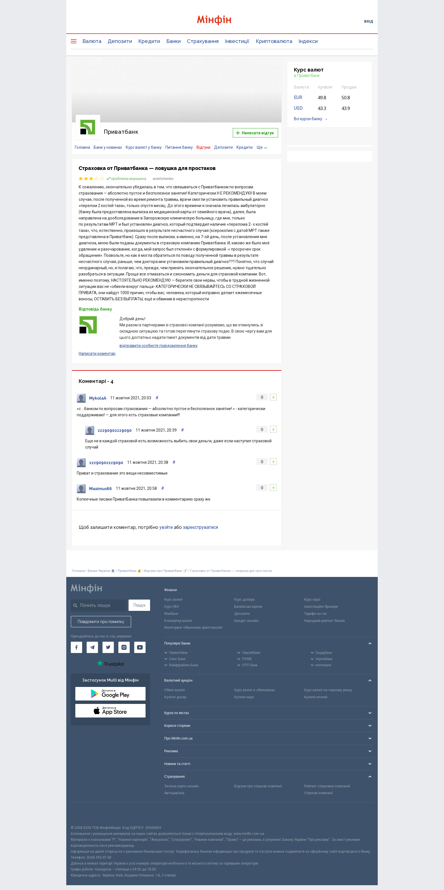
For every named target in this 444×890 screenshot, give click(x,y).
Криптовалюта (274, 41)
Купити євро (244, 693)
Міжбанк (171, 609)
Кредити (149, 41)
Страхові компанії (318, 789)
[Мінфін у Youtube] (140, 643)
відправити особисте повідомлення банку (158, 341)
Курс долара (244, 595)
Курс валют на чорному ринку (328, 686)
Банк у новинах (108, 143)
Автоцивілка (174, 789)
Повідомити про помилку (101, 617)
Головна (82, 143)
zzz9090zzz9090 (115, 426)
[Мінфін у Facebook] (76, 643)
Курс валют (173, 595)
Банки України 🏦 (102, 566)
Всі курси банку (308, 119)
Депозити (120, 41)
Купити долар (175, 693)
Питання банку (179, 143)
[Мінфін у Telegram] (92, 643)
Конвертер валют (178, 616)
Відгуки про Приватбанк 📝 (166, 566)
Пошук (139, 601)
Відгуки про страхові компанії (258, 782)
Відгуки (203, 143)
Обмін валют (174, 686)
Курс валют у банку (144, 143)
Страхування (203, 41)
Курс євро (312, 595)
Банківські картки (248, 602)
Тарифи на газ (315, 609)
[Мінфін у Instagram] (124, 643)
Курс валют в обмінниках (254, 686)
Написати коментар (97, 349)
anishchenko (163, 174)
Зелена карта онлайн (181, 782)
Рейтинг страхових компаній (327, 782)
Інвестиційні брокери (321, 602)
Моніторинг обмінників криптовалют (193, 623)
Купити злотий (315, 693)
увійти (166, 523)
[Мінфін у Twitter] (108, 643)
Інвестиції (237, 41)
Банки (173, 41)
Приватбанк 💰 (129, 566)
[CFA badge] (83, 809)
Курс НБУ (171, 602)
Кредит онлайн (246, 616)
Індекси (308, 41)
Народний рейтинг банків (324, 616)
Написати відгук (255, 130)
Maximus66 (100, 484)
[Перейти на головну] (222, 21)
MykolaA (97, 394)
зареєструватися (200, 523)
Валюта (91, 41)
